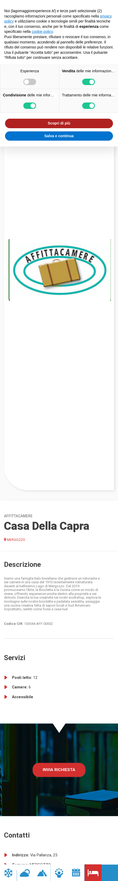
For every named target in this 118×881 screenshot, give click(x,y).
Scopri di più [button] (59, 123)
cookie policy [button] (42, 31)
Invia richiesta (59, 769)
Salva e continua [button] (58, 136)
